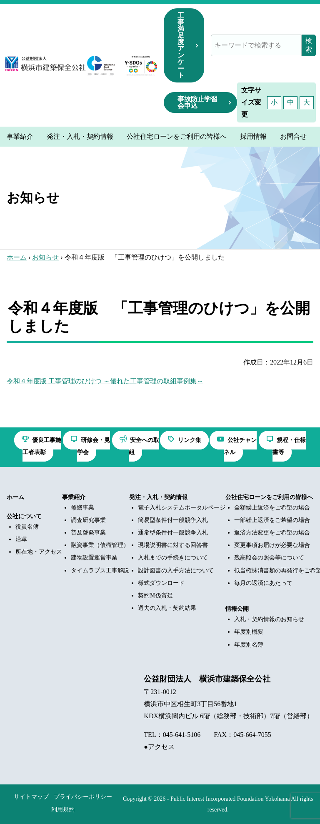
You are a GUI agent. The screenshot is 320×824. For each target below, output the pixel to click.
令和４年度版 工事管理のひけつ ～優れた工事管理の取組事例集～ (105, 381)
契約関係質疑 (155, 595)
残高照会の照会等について (269, 557)
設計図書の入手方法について (176, 570)
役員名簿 (27, 527)
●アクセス (159, 746)
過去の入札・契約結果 (167, 608)
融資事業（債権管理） (100, 545)
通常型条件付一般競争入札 (173, 532)
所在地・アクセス (38, 552)
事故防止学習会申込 (198, 102)
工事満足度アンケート (181, 45)
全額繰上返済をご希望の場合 (272, 507)
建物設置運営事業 (94, 557)
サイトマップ (31, 797)
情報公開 (237, 609)
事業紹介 (73, 497)
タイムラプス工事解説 (100, 570)
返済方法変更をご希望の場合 (272, 532)
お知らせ (45, 257)
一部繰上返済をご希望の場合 (272, 520)
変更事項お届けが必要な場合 (272, 545)
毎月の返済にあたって (263, 583)
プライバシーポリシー (83, 797)
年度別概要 (248, 632)
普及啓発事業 (88, 532)
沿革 (21, 539)
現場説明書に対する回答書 (173, 545)
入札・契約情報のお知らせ (269, 619)
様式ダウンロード (161, 583)
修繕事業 (82, 507)
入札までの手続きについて (173, 557)
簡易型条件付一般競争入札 (173, 520)
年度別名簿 (248, 645)
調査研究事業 (88, 520)
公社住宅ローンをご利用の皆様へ (269, 497)
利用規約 (63, 810)
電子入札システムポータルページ (181, 507)
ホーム (17, 257)
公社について (24, 516)
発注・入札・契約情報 (158, 497)
